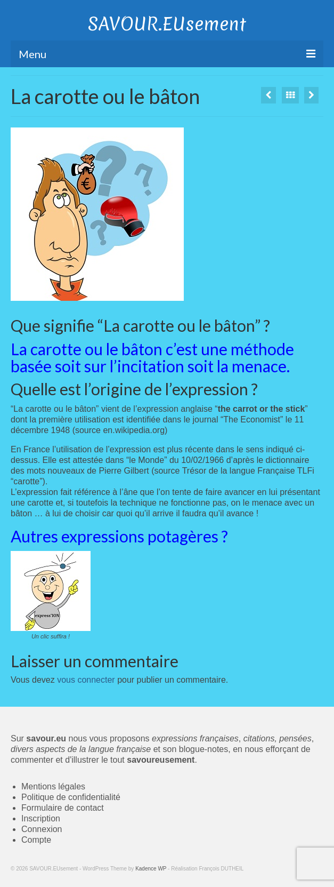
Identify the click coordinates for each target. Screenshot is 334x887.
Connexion (41, 829)
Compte (36, 839)
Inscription (40, 818)
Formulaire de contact (62, 807)
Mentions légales (53, 786)
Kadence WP (150, 869)
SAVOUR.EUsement (167, 24)
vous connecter (86, 679)
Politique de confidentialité (70, 797)
